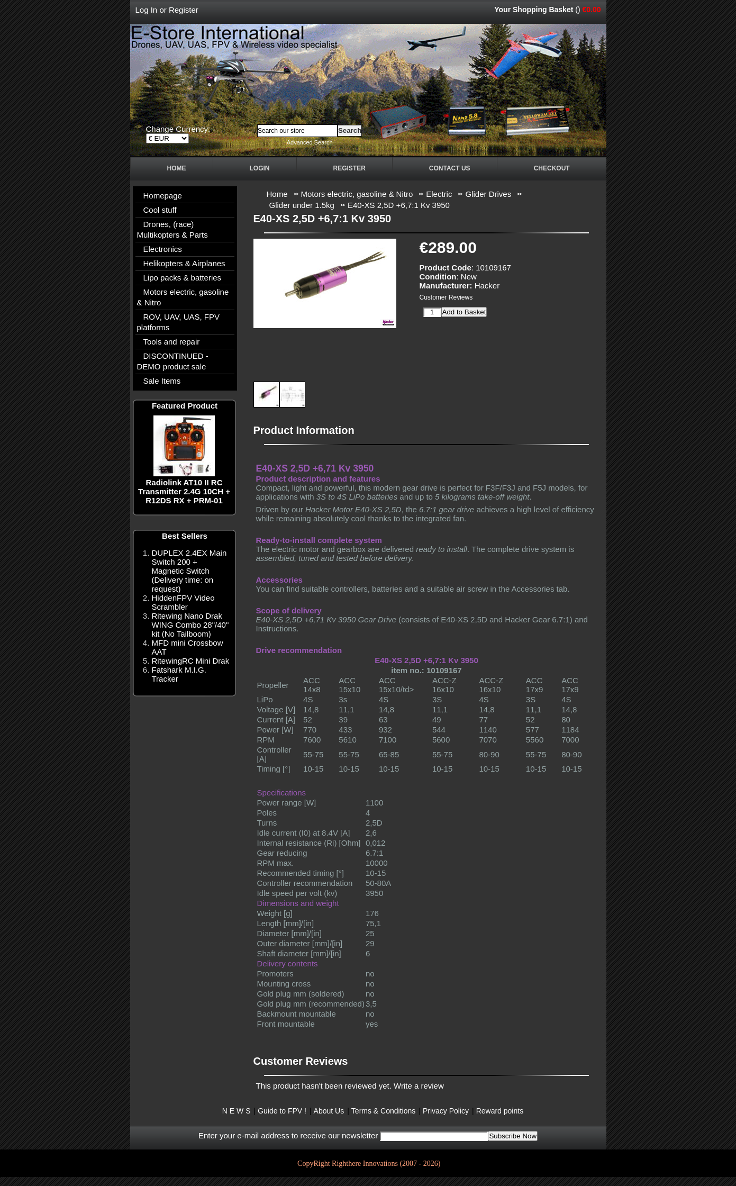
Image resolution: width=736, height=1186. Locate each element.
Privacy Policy (446, 1111)
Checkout (552, 168)
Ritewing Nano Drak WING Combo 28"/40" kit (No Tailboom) (190, 624)
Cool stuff (160, 209)
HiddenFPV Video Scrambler (183, 602)
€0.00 (591, 9)
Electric (439, 193)
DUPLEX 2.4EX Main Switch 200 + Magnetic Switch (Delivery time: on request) (189, 570)
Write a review (419, 1085)
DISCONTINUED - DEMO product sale (172, 361)
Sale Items (162, 380)
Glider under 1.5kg (301, 205)
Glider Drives (488, 193)
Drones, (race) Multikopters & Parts (172, 229)
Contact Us (449, 168)
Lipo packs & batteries (182, 277)
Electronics (162, 249)
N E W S (236, 1111)
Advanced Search (310, 142)
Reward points (500, 1111)
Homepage (162, 195)
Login (260, 168)
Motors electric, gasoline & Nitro (183, 297)
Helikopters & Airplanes (184, 263)
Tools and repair (171, 341)
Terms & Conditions (383, 1111)
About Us (329, 1111)
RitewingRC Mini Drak (191, 660)
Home (176, 168)
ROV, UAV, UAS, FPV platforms (178, 322)
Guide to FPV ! (282, 1111)
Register (183, 9)
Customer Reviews (446, 297)
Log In (146, 9)
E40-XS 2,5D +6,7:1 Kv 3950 (399, 205)
